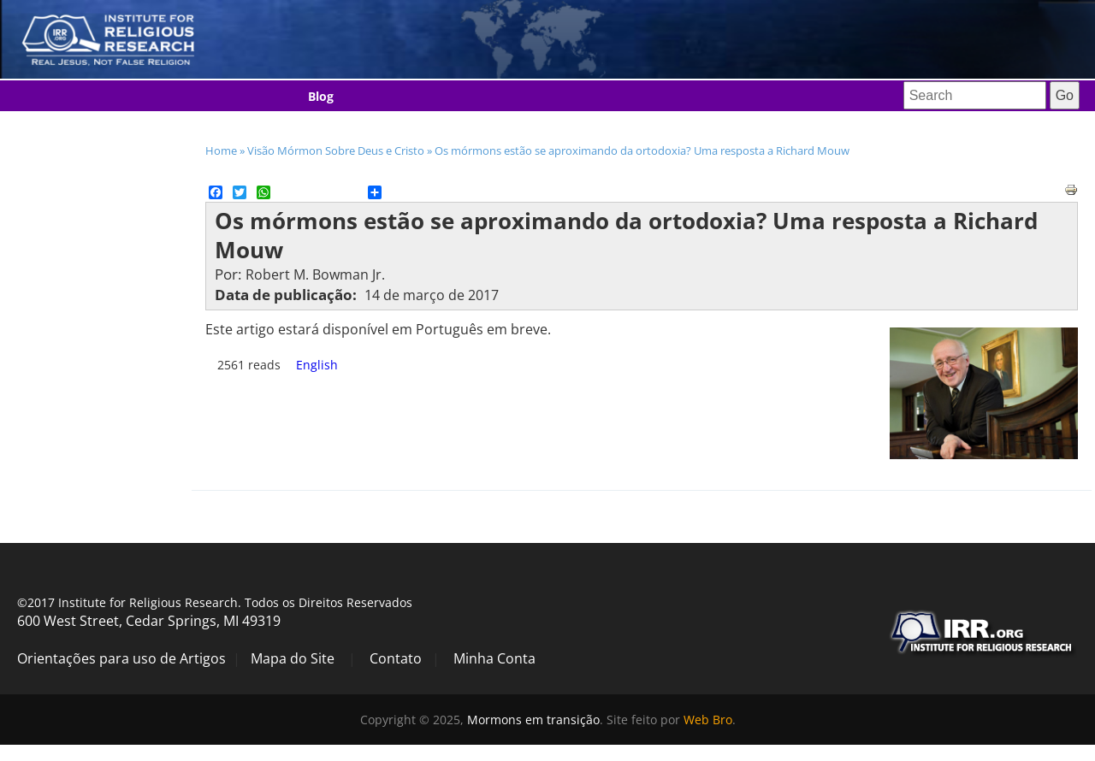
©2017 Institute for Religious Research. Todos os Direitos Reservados (214, 602)
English (317, 365)
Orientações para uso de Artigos (121, 658)
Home (221, 150)
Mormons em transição (533, 719)
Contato (396, 658)
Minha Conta (494, 658)
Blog (321, 96)
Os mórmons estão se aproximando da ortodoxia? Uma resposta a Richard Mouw (642, 150)
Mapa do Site (292, 658)
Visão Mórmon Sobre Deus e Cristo (335, 150)
